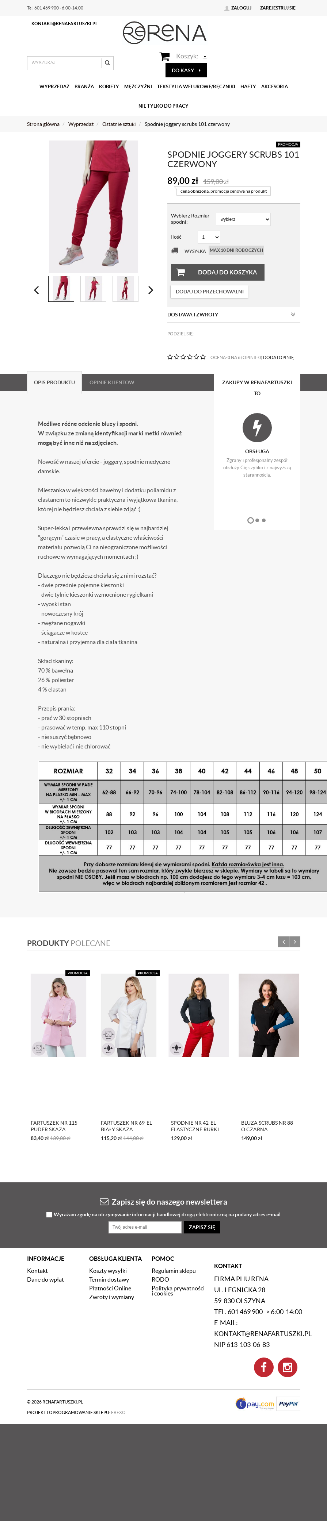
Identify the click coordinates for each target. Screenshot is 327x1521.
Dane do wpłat (45, 1209)
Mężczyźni (138, 86)
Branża (84, 86)
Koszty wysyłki (108, 1201)
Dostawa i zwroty (231, 314)
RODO (160, 1209)
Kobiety (109, 86)
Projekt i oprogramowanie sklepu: (76, 1342)
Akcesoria (274, 86)
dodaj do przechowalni (210, 291)
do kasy (186, 70)
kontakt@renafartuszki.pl (64, 23)
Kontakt (37, 1201)
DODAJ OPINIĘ (278, 357)
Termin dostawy (109, 1209)
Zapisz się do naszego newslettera (163, 1131)
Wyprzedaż (54, 86)
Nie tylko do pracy (163, 106)
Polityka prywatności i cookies (178, 1221)
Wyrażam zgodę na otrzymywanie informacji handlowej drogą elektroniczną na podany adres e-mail (167, 1145)
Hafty (248, 86)
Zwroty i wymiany (111, 1227)
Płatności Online (110, 1218)
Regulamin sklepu (174, 1201)
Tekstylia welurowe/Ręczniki (196, 86)
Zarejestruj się (278, 7)
